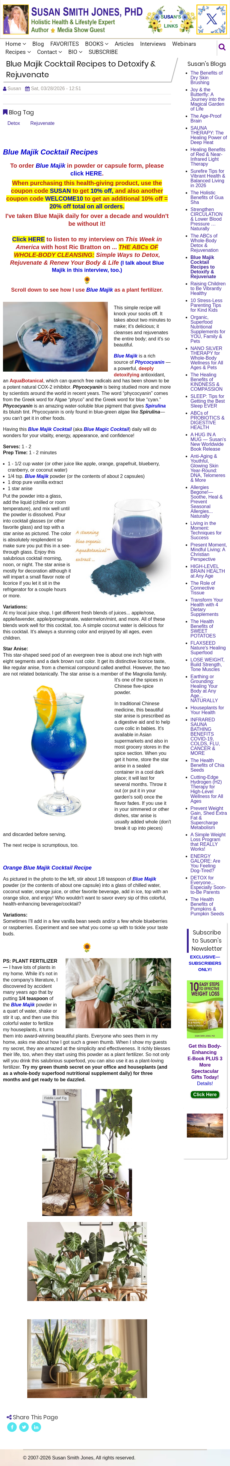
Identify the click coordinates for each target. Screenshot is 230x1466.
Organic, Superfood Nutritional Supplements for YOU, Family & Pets (208, 329)
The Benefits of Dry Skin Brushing (206, 77)
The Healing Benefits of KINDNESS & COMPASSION (206, 382)
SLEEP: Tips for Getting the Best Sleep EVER (207, 401)
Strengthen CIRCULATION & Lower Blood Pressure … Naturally (206, 219)
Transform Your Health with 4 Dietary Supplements (206, 607)
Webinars (184, 43)
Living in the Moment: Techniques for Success (206, 530)
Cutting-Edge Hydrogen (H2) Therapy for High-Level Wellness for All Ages (206, 789)
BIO (75, 52)
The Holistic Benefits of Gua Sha (206, 197)
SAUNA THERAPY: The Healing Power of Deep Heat (208, 135)
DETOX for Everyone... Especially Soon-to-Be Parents (208, 885)
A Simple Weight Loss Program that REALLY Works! (208, 842)
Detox (13, 123)
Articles (124, 43)
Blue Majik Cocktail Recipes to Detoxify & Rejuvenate (203, 267)
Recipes (18, 52)
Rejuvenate (42, 123)
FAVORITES (64, 43)
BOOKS (96, 43)
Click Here (205, 1094)
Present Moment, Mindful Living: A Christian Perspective (208, 552)
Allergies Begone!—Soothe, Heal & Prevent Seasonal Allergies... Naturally (206, 502)
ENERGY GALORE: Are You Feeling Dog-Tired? (205, 863)
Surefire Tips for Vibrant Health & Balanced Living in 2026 (207, 178)
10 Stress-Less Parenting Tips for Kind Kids (206, 305)
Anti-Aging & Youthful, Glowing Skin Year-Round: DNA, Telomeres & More (207, 468)
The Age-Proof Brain (205, 118)
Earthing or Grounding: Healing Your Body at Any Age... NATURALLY (204, 688)
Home (15, 43)
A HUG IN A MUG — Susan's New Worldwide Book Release (208, 442)
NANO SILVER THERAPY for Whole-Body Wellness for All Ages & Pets (206, 358)
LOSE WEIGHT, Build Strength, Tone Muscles (207, 664)
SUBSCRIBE (103, 52)
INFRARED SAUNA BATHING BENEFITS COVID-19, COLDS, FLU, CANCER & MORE (205, 736)
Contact (49, 52)
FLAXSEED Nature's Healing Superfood (208, 647)
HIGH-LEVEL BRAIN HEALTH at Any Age (207, 571)
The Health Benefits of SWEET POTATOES (203, 628)
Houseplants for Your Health (207, 710)
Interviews (153, 43)
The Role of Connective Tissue (202, 588)
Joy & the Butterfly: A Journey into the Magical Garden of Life (207, 99)
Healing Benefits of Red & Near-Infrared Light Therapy (208, 156)
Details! (205, 1083)
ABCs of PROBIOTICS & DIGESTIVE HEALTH (207, 420)
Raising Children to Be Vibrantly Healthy (208, 288)
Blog (38, 43)
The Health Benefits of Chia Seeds (207, 765)
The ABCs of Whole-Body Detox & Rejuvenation (204, 243)
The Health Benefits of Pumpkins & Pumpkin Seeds (207, 906)
